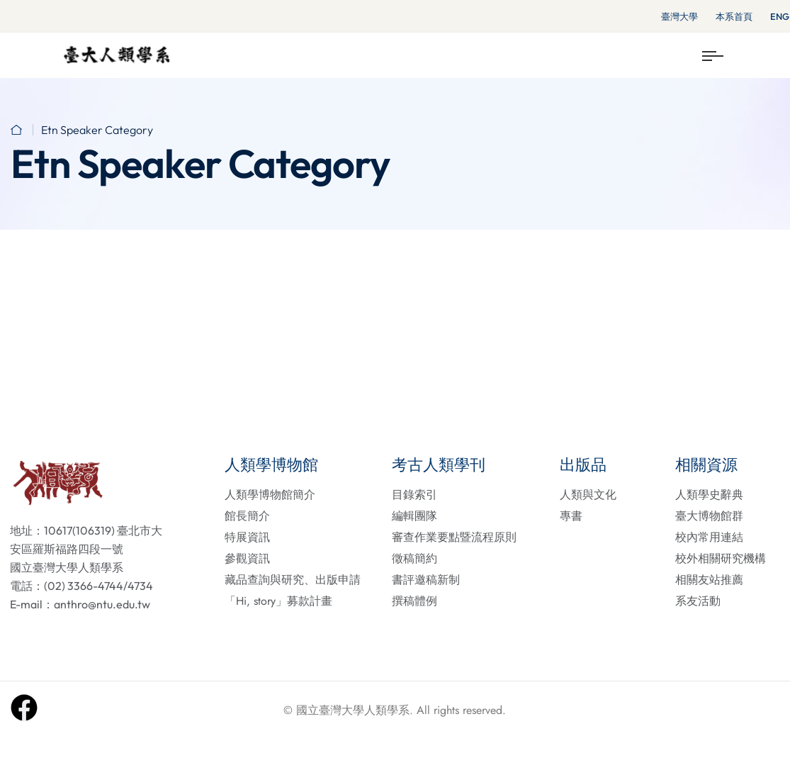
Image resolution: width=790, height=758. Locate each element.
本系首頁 (734, 16)
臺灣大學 (679, 16)
